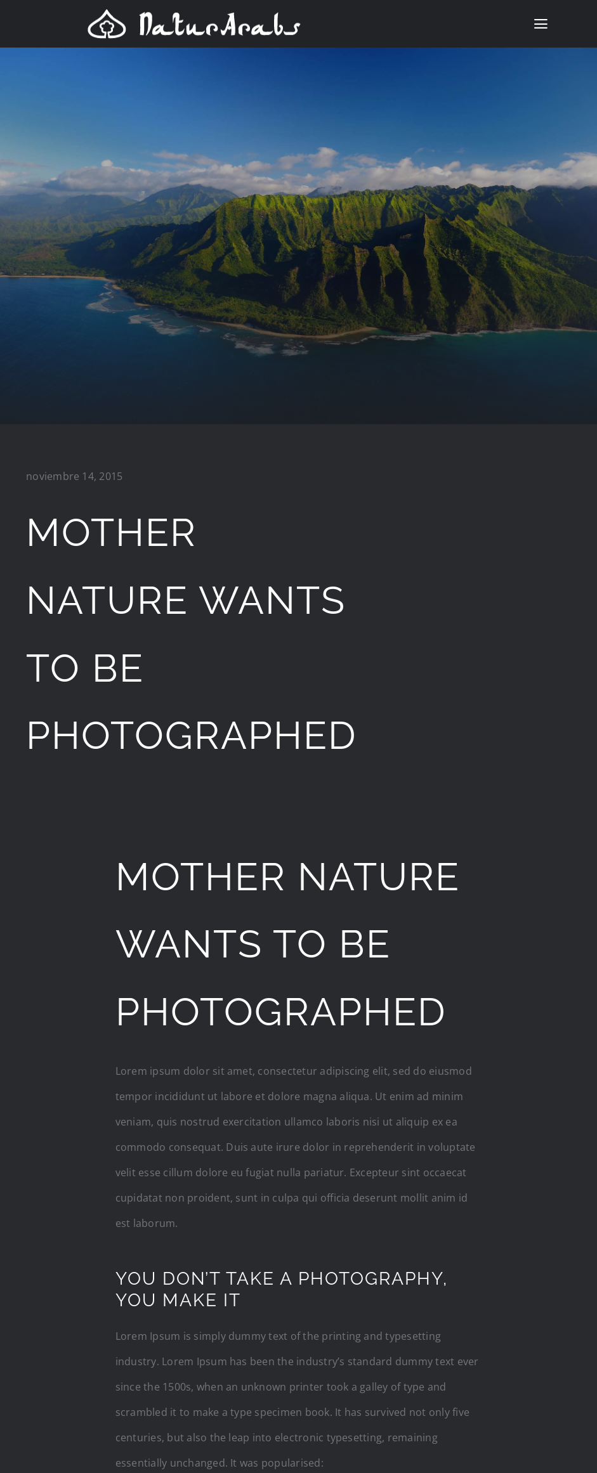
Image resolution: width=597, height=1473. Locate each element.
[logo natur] (194, 13)
